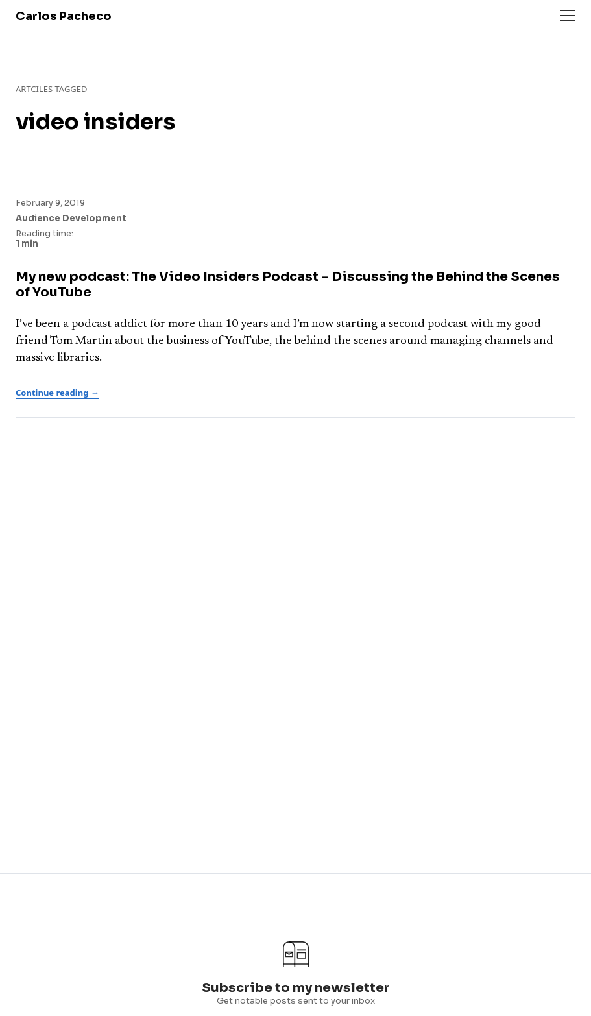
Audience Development (71, 218)
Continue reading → (57, 392)
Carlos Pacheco (64, 16)
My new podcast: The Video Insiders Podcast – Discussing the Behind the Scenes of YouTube (288, 284)
